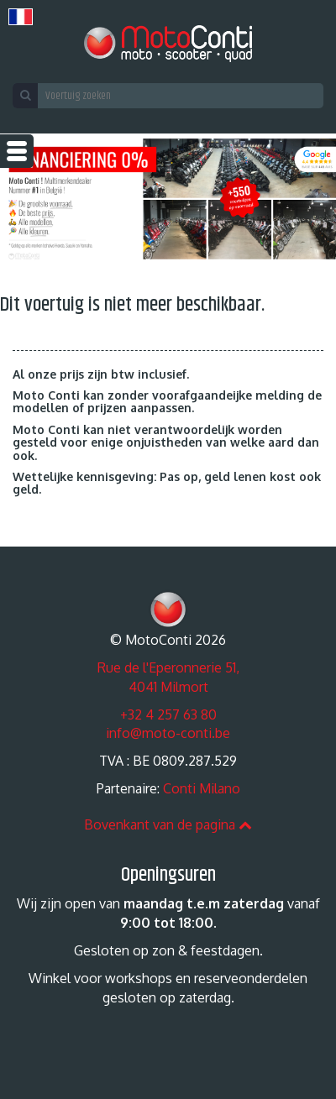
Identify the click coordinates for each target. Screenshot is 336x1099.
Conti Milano (201, 788)
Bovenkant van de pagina (168, 824)
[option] (168, 198)
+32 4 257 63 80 (168, 714)
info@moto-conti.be (168, 733)
